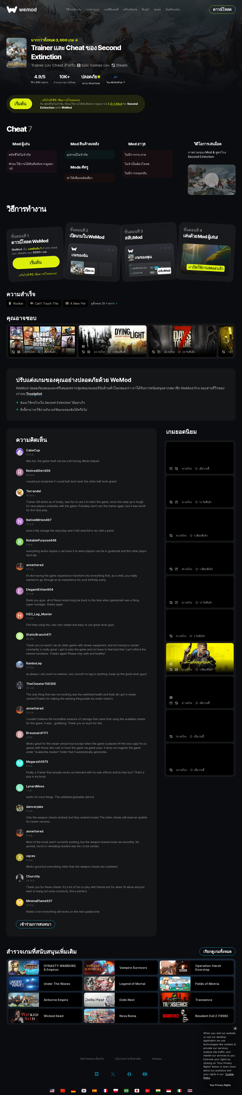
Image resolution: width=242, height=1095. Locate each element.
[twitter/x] (113, 1074)
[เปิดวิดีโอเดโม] (212, 180)
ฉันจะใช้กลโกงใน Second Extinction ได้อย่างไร (52, 402)
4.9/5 (39, 76)
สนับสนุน (157, 1058)
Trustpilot (34, 394)
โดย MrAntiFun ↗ (115, 82)
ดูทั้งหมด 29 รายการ (103, 303)
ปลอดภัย (91, 76)
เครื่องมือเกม (130, 9)
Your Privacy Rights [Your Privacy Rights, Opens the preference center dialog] (220, 1085)
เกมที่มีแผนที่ (111, 9)
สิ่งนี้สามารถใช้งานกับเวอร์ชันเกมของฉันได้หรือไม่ (53, 409)
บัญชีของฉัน (173, 9)
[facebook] (129, 1074)
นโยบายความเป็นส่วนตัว (128, 1058)
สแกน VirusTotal (91, 83)
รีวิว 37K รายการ (39, 82)
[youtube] (145, 1074)
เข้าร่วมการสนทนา (35, 924)
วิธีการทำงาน (74, 9)
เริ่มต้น (20, 104)
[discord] (96, 1074)
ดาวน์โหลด (222, 9)
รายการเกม (92, 9)
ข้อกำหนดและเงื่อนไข (92, 1058)
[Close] (235, 1028)
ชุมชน (157, 9)
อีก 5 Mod (116, 103)
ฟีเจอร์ (145, 9)
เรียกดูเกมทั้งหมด (217, 951)
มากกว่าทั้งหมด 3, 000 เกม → (54, 40)
